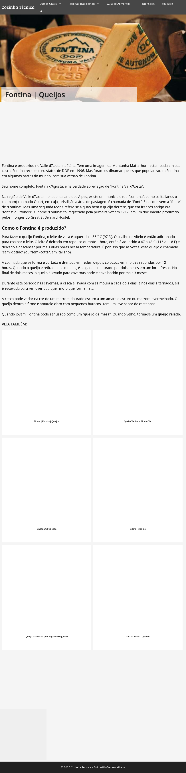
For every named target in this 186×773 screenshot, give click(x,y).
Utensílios (148, 3)
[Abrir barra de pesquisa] (41, 11)
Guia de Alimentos (122, 3)
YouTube (167, 3)
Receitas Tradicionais (85, 3)
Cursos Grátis (52, 3)
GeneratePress (115, 767)
